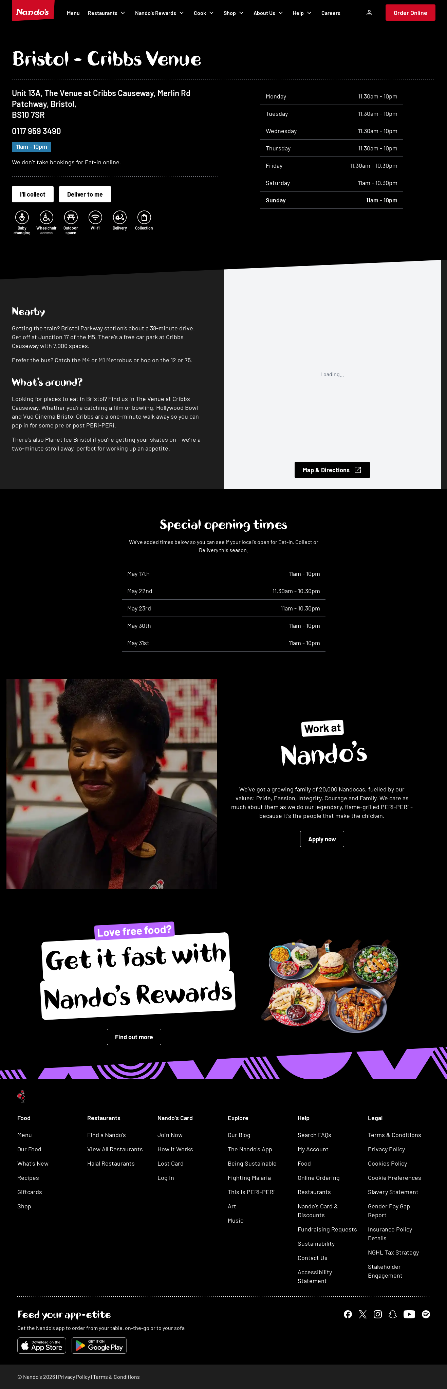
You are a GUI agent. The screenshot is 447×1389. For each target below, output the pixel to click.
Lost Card (170, 1163)
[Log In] (369, 12)
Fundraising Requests (327, 1229)
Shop (234, 13)
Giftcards (29, 1191)
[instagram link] (378, 1314)
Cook (205, 13)
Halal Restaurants (111, 1163)
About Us (269, 13)
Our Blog (239, 1134)
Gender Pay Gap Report (389, 1210)
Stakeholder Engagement (385, 1271)
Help (303, 13)
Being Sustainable (252, 1163)
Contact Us (313, 1257)
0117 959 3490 (36, 131)
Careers (330, 13)
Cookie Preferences (394, 1177)
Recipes (28, 1177)
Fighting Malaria (249, 1177)
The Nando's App (250, 1149)
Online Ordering (319, 1177)
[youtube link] (409, 1314)
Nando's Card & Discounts (318, 1210)
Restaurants (107, 13)
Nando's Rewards (160, 13)
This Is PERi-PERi (251, 1191)
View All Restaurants (115, 1149)
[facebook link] (348, 1314)
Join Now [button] (170, 1134)
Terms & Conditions (394, 1134)
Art (232, 1206)
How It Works (175, 1149)
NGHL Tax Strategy (393, 1252)
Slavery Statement (393, 1191)
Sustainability (316, 1243)
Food (304, 1163)
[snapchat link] (393, 1314)
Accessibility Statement (315, 1276)
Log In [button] (165, 1177)
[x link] (363, 1314)
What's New (33, 1163)
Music (235, 1220)
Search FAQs (314, 1134)
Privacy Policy (386, 1149)
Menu (73, 13)
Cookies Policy (387, 1163)
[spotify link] (426, 1314)
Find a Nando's (106, 1134)
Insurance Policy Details (390, 1233)
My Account (313, 1149)
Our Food (29, 1149)
